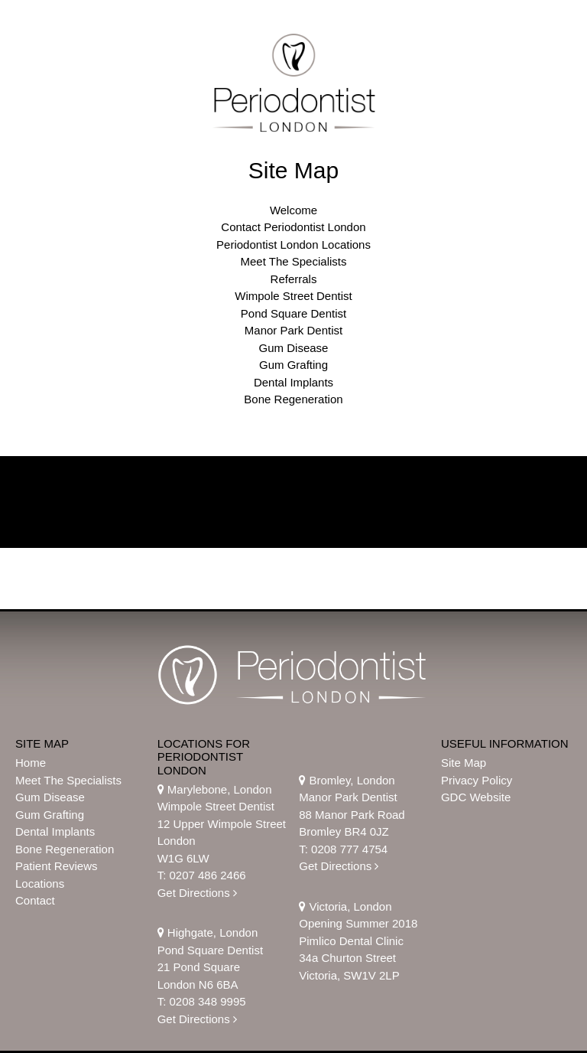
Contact (35, 900)
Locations (39, 883)
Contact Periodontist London (293, 226)
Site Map (463, 762)
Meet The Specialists (294, 261)
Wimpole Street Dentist (293, 295)
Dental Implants (293, 382)
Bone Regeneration (293, 399)
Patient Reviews (56, 865)
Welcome (293, 210)
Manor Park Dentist (293, 330)
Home (30, 762)
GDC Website (476, 797)
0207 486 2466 (207, 875)
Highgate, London (207, 932)
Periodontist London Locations (293, 244)
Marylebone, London (214, 789)
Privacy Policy (476, 780)
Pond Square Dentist (293, 313)
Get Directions (197, 892)
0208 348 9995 (207, 1001)
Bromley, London (346, 780)
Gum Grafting (293, 364)
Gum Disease (294, 347)
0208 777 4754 (349, 849)
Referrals (294, 278)
